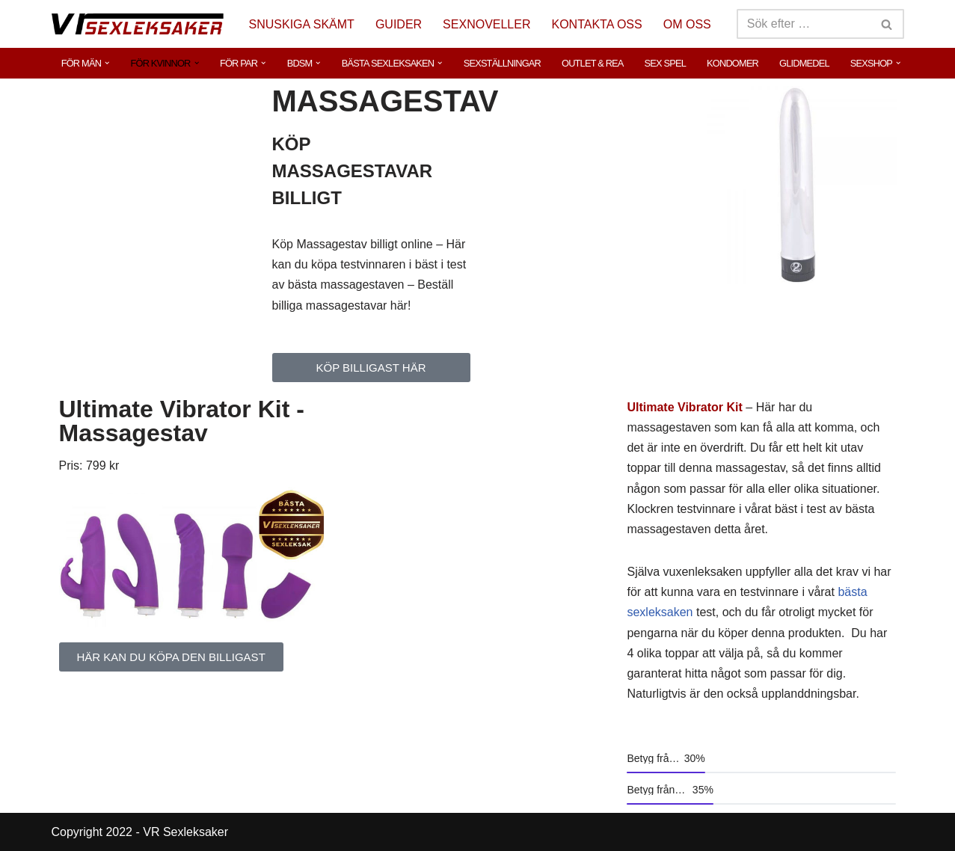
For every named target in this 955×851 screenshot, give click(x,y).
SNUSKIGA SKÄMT (301, 24)
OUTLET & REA (593, 63)
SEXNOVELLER (486, 24)
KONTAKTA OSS (597, 24)
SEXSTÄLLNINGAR (502, 63)
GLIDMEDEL (804, 63)
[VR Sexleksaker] (138, 23)
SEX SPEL (666, 63)
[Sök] (803, 24)
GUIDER (398, 24)
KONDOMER (732, 63)
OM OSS (687, 24)
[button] (107, 63)
